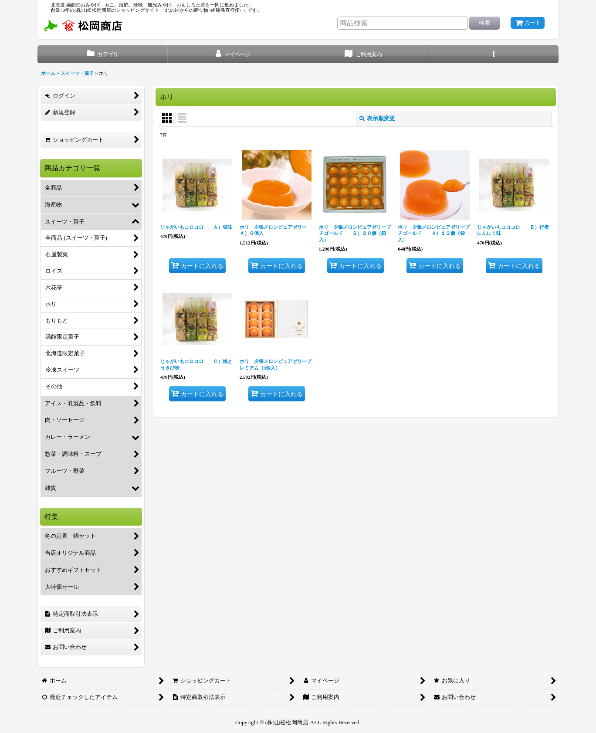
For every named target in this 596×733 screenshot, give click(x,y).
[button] (493, 54)
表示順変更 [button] (377, 118)
